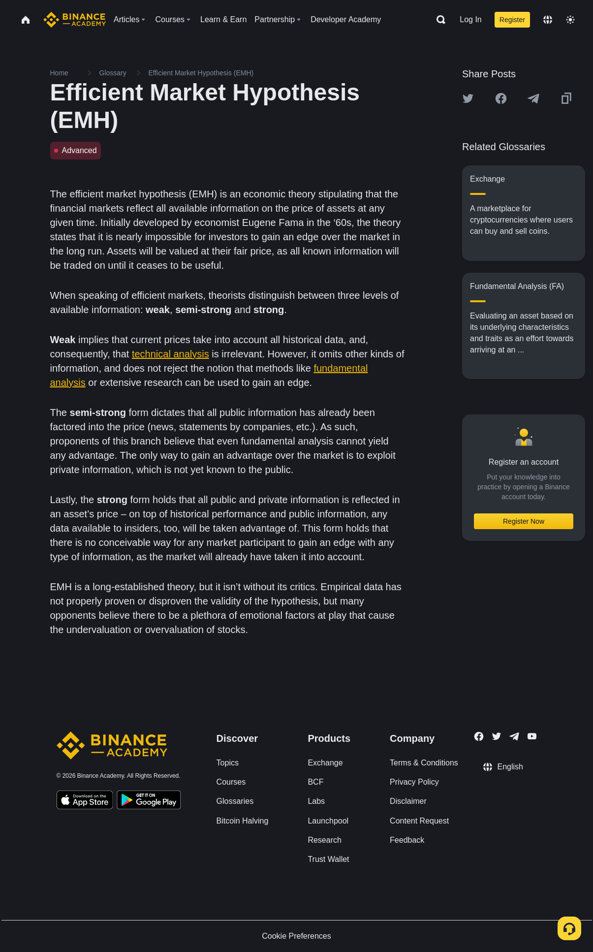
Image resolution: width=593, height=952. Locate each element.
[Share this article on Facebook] (501, 98)
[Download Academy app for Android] (149, 801)
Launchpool (328, 821)
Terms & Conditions (424, 763)
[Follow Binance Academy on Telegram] (514, 736)
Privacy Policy (414, 782)
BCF (315, 782)
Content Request (419, 821)
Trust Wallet (328, 859)
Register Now (523, 521)
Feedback (407, 840)
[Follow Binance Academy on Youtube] (532, 736)
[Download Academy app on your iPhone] (85, 801)
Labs (316, 801)
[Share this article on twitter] (468, 98)
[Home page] (74, 20)
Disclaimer (408, 801)
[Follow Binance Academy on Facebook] (479, 736)
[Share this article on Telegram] (533, 98)
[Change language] (548, 20)
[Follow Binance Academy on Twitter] (496, 736)
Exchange (325, 763)
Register (512, 20)
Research (324, 840)
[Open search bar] (438, 20)
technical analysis (170, 354)
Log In (470, 19)
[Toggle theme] (570, 20)
